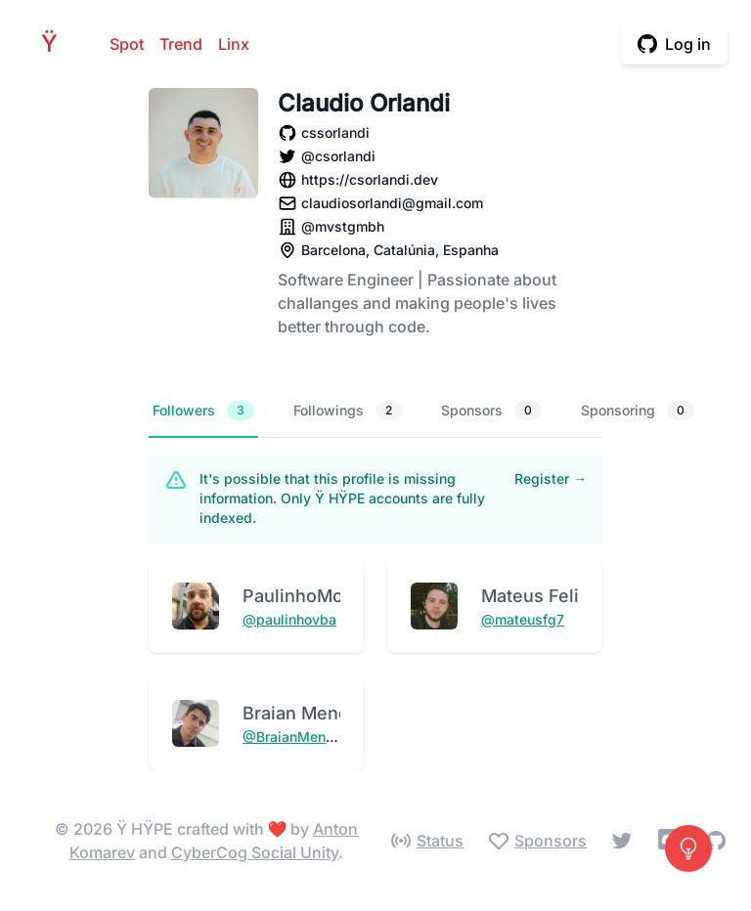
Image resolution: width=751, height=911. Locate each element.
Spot (127, 44)
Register (550, 478)
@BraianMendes (296, 736)
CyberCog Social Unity (254, 852)
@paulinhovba (289, 619)
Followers (203, 410)
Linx (233, 44)
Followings (347, 410)
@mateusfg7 (522, 619)
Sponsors (491, 410)
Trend (180, 44)
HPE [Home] (54, 43)
